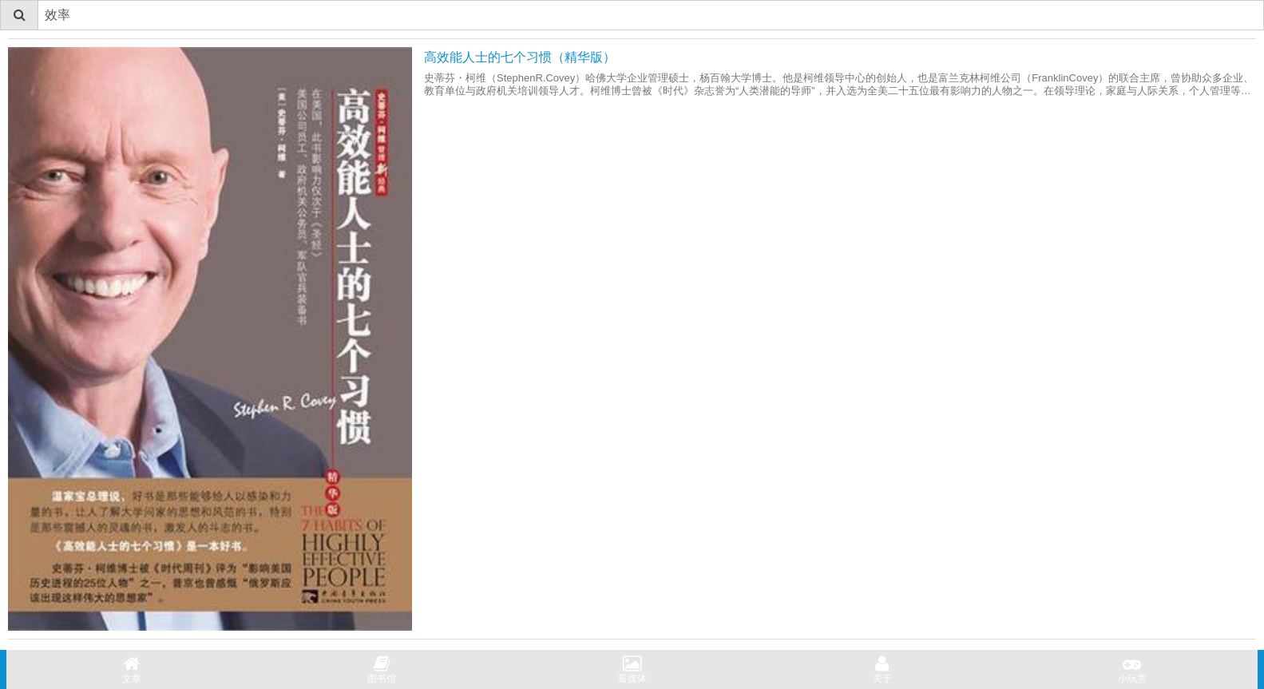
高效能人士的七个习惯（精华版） (520, 57)
